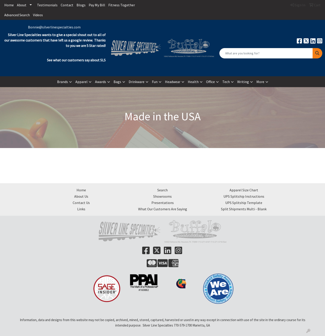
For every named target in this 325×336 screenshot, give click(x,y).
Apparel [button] (81, 81)
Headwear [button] (172, 81)
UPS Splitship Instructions (243, 196)
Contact (67, 5)
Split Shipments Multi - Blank (244, 209)
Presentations (162, 202)
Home (9, 5)
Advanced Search (17, 15)
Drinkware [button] (136, 81)
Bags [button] (117, 81)
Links (81, 209)
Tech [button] (226, 81)
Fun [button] (155, 81)
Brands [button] (62, 81)
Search (162, 190)
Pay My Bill (97, 5)
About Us (81, 196)
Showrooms (162, 196)
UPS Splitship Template (243, 202)
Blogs (81, 5)
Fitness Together (121, 5)
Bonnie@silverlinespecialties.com (54, 27)
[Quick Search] (266, 53)
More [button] (260, 81)
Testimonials (47, 5)
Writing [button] (243, 81)
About (21, 5)
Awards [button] (100, 81)
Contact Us (81, 202)
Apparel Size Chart (244, 190)
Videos (38, 15)
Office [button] (210, 81)
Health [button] (193, 81)
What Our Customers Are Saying (162, 209)
